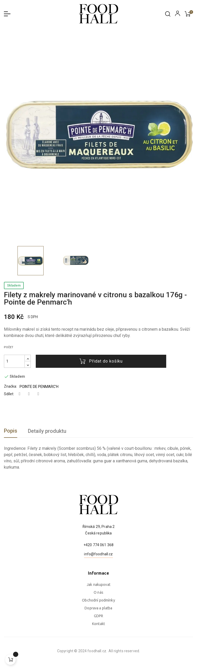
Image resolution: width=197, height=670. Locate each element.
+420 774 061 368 (98, 570)
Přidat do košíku (101, 361)
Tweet (29, 394)
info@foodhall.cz (98, 579)
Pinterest (38, 394)
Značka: (10, 386)
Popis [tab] (10, 431)
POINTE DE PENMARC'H (39, 386)
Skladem (14, 285)
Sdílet (19, 394)
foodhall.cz (30, 651)
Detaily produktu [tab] (47, 431)
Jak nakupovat (98, 634)
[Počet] (14, 361)
